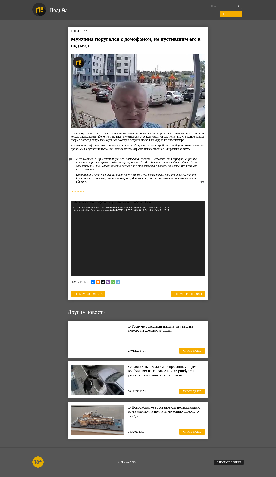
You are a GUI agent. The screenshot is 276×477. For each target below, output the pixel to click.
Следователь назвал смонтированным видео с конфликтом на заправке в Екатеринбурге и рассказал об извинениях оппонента (164, 370)
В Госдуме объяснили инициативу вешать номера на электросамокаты (161, 328)
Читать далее (192, 350)
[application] (138, 238)
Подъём (58, 10)
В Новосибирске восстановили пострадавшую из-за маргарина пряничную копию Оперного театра (164, 411)
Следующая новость (187, 294)
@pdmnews (78, 191)
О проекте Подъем (228, 462)
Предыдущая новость (88, 294)
